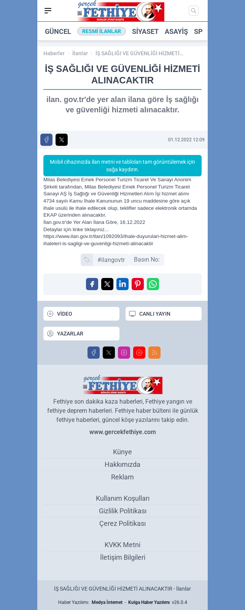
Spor (203, 31)
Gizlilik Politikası (122, 511)
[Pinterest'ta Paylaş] (138, 284)
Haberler (54, 53)
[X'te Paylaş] (62, 140)
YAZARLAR (64, 333)
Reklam (122, 477)
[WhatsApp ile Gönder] (153, 284)
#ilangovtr (111, 259)
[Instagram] (124, 353)
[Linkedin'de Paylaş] (122, 284)
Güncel (58, 31)
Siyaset (145, 31)
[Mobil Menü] (47, 10)
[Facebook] (94, 353)
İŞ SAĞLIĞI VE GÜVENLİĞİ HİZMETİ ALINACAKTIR (137, 53)
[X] (109, 353)
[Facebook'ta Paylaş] (46, 140)
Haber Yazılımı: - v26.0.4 (122, 602)
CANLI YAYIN (149, 314)
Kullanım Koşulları (123, 498)
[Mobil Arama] (194, 11)
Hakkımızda (122, 464)
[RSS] (154, 353)
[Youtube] (139, 353)
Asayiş (176, 31)
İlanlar (80, 53)
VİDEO (59, 314)
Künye (122, 452)
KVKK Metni (122, 545)
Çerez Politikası (122, 523)
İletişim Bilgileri (122, 557)
